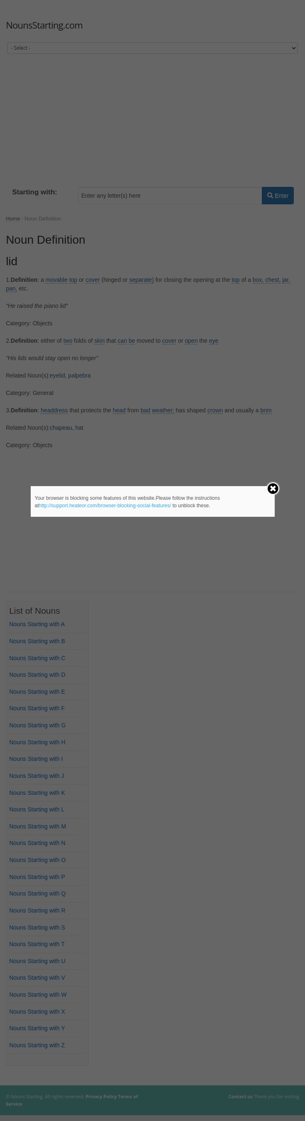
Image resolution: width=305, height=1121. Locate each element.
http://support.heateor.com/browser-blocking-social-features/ (105, 505)
